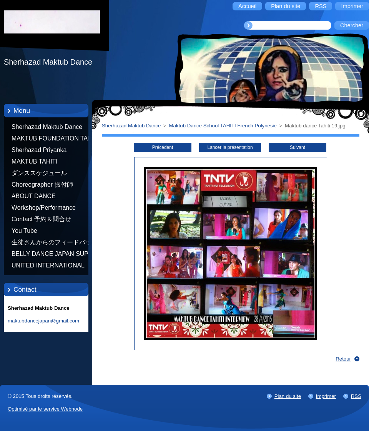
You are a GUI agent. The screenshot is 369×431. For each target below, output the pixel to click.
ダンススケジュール (39, 173)
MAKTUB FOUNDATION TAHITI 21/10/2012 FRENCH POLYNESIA (55, 139)
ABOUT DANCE (34, 196)
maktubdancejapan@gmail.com (43, 321)
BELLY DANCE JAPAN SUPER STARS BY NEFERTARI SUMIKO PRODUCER (54, 255)
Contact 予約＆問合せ (41, 219)
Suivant (297, 147)
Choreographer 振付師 (42, 184)
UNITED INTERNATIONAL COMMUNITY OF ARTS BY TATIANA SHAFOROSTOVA (50, 266)
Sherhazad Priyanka (39, 150)
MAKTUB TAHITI (35, 161)
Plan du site (287, 396)
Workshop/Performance (44, 207)
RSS (356, 396)
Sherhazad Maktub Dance (47, 127)
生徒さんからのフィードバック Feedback (55, 243)
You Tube (24, 230)
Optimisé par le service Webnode (45, 409)
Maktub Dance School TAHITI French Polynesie (223, 126)
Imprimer (326, 396)
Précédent (162, 147)
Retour (343, 359)
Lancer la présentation (230, 147)
